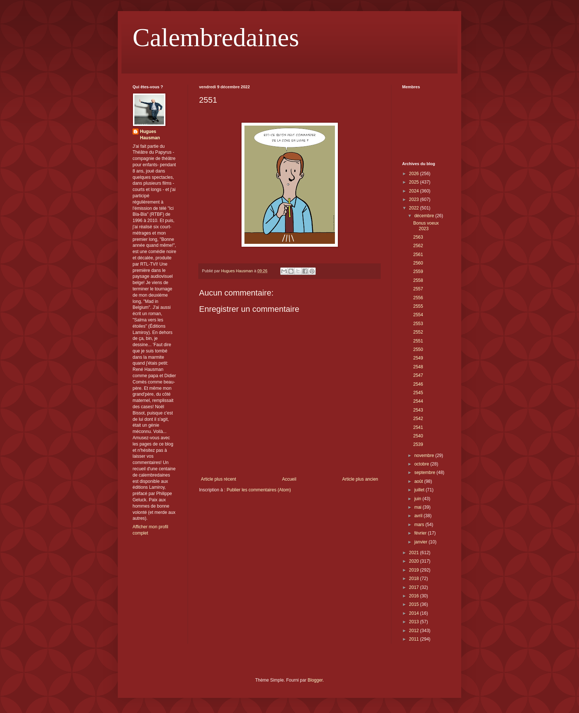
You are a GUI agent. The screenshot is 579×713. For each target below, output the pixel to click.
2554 (418, 314)
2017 (414, 587)
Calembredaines (216, 37)
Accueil (289, 479)
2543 (418, 410)
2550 (418, 349)
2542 (418, 418)
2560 (418, 263)
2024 (414, 191)
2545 (418, 392)
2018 (414, 578)
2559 (418, 271)
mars (419, 524)
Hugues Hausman (150, 134)
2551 (418, 341)
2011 (414, 639)
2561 (418, 254)
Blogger (315, 680)
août (419, 481)
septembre (425, 472)
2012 (414, 630)
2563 (418, 237)
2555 (418, 306)
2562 (418, 245)
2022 (414, 208)
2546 (418, 384)
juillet (420, 489)
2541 (418, 427)
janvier (421, 542)
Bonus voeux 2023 (426, 226)
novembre (424, 455)
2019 (414, 570)
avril (419, 515)
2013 (414, 621)
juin (418, 498)
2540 (418, 436)
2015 (414, 604)
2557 (418, 288)
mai (418, 507)
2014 (414, 613)
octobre (422, 464)
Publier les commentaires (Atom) (259, 489)
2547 (418, 375)
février (421, 533)
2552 (418, 332)
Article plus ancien (360, 479)
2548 (418, 366)
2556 (418, 297)
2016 (414, 595)
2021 (414, 552)
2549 (418, 358)
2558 (418, 280)
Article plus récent (218, 479)
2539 (418, 444)
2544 (418, 401)
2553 (418, 323)
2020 (414, 561)
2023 (414, 199)
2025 (414, 182)
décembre (424, 215)
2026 (414, 173)
